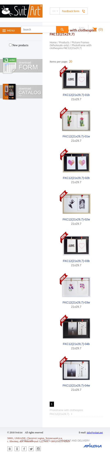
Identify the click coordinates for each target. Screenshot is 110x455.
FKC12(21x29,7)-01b (76, 95)
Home (53, 42)
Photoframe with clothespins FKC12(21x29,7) (71, 47)
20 (70, 61)
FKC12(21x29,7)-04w (76, 385)
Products (64, 42)
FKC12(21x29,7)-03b (76, 261)
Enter (81, 27)
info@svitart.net (95, 432)
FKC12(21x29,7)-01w (76, 136)
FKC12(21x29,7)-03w (76, 302)
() (101, 29)
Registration (78, 31)
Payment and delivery (75, 440)
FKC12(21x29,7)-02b (76, 178)
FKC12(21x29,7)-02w (76, 219)
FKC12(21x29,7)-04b (76, 344)
